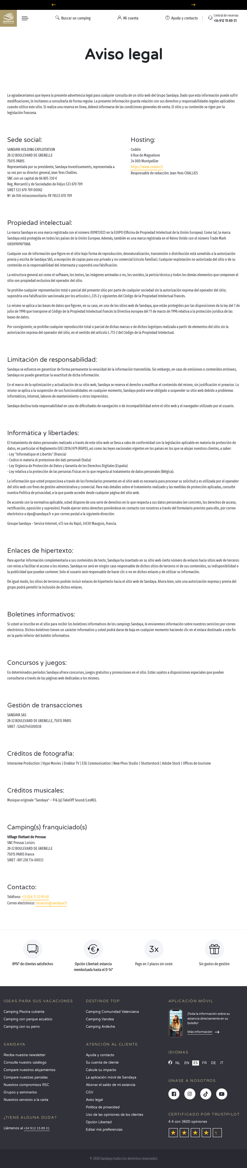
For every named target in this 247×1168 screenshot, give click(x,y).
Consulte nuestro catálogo (25, 1062)
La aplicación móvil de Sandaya (111, 1077)
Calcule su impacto (101, 1070)
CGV (89, 1092)
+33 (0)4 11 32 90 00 (35, 897)
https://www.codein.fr (147, 167)
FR (204, 1063)
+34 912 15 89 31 (37, 1128)
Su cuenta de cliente (102, 1062)
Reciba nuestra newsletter (24, 1055)
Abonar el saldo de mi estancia (110, 1085)
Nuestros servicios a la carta (26, 1100)
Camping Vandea (100, 1019)
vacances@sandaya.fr (51, 903)
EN (186, 1063)
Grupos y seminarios (20, 1092)
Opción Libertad (99, 1122)
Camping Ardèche (100, 1027)
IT (221, 1063)
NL (177, 1063)
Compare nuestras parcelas (26, 1077)
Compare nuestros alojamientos (29, 1070)
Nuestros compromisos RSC (26, 1085)
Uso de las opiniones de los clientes (114, 1115)
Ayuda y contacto (100, 1055)
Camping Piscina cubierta (24, 1012)
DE (213, 1063)
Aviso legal (94, 1100)
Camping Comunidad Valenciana (112, 1012)
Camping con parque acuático (28, 1019)
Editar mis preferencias (104, 1130)
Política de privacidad (103, 1107)
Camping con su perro (22, 1027)
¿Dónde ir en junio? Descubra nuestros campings (123, 5)
